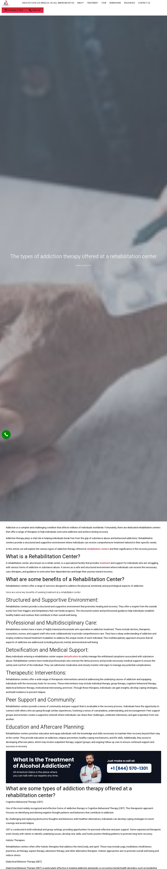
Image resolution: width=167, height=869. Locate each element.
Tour (103, 3)
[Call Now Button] (6, 434)
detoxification (71, 656)
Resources (129, 3)
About (80, 3)
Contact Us (144, 3)
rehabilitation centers (98, 549)
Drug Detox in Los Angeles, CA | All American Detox (48, 3)
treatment (105, 563)
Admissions (115, 3)
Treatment (92, 3)
